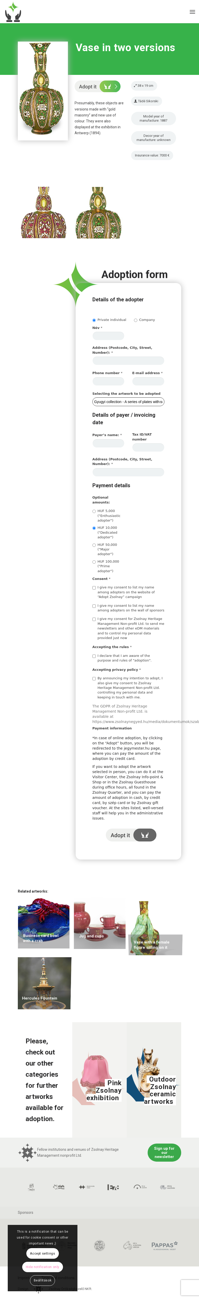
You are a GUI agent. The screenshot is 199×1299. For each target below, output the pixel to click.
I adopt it (131, 835)
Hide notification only (42, 1267)
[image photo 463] (46, 215)
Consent (101, 579)
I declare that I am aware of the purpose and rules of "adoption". (122, 658)
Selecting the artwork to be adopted (126, 394)
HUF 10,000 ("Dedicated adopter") (104, 532)
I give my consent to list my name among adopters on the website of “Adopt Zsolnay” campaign (123, 592)
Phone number (107, 373)
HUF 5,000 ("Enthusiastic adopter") (106, 515)
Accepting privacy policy (116, 670)
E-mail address (147, 373)
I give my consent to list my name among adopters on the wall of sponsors (128, 608)
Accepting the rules (112, 647)
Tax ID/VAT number (142, 436)
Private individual (109, 320)
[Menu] (192, 12)
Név (97, 328)
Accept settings (42, 1253)
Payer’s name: (107, 435)
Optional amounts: (101, 499)
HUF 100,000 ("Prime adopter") (105, 566)
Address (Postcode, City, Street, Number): (122, 350)
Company (144, 320)
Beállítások (43, 1280)
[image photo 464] (102, 215)
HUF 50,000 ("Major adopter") (104, 549)
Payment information (112, 728)
